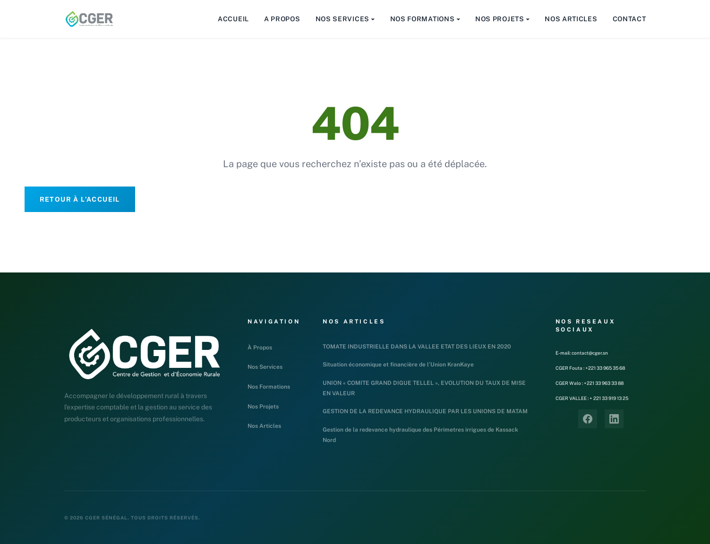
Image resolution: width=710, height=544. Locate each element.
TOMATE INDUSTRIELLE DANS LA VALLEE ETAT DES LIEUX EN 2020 (417, 346)
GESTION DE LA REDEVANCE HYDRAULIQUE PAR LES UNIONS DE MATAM (425, 411)
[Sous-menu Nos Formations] (458, 19)
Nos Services (265, 367)
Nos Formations (269, 386)
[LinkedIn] (614, 418)
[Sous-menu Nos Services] (373, 19)
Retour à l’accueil (80, 199)
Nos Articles (264, 426)
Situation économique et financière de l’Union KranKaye (398, 364)
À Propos (260, 347)
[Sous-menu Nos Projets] (528, 19)
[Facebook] (587, 418)
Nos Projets (263, 406)
